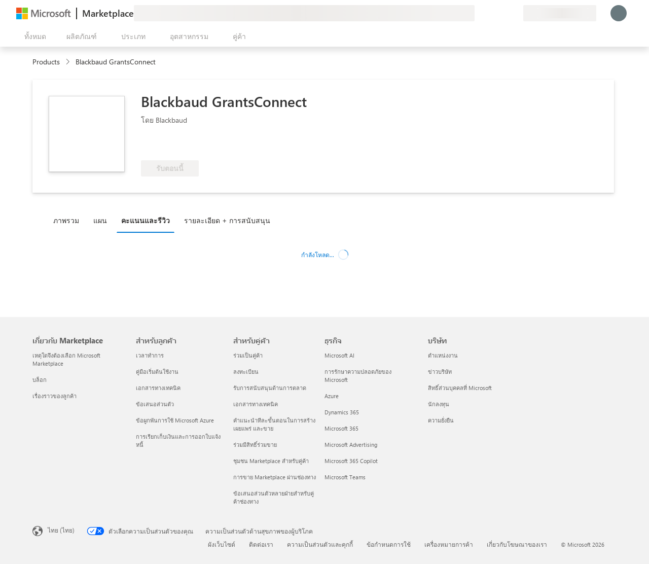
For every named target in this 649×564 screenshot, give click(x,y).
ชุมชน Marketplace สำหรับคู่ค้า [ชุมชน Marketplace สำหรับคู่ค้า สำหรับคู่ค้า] (271, 461)
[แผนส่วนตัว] (515, 13)
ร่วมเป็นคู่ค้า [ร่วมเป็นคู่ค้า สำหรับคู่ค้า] (248, 355)
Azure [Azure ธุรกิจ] (331, 396)
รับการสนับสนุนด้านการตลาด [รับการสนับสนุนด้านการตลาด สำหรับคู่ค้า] (269, 388)
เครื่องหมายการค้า (448, 544)
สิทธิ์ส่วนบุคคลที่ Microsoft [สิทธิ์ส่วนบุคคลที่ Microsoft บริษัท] (460, 388)
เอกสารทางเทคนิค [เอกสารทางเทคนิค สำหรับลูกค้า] (158, 388)
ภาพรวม (66, 220)
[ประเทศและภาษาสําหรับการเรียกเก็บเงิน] (559, 13)
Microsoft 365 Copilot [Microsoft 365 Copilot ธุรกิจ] (351, 461)
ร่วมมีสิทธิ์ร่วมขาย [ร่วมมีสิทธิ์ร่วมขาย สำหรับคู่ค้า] (255, 444)
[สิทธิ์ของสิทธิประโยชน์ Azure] (182, 145)
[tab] (69, 220)
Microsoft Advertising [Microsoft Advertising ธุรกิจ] (350, 444)
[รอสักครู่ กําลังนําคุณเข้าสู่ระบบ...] (618, 13)
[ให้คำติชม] (479, 13)
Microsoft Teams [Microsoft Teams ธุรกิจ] (345, 477)
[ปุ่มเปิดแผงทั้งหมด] (33, 36)
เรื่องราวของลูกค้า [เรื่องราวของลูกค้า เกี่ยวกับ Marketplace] (54, 396)
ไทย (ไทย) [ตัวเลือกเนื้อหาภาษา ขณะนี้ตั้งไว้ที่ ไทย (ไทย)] (61, 530)
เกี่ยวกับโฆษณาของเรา (517, 544)
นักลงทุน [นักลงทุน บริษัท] (438, 404)
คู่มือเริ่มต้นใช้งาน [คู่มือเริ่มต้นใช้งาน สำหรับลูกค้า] (157, 371)
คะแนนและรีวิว (145, 220)
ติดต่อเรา (261, 544)
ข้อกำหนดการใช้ (389, 544)
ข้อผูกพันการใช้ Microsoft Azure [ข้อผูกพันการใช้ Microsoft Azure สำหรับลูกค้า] (175, 420)
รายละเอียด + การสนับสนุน (227, 220)
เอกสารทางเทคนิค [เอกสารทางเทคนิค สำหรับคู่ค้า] (255, 404)
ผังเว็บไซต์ (221, 544)
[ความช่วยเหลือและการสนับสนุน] (491, 13)
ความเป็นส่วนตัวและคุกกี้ (320, 544)
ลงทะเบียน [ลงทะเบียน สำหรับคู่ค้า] (246, 371)
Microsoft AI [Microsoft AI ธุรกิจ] (339, 355)
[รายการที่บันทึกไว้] (503, 13)
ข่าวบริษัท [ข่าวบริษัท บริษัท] (440, 371)
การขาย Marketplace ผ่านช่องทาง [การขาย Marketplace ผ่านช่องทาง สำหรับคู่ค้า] (274, 477)
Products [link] (46, 61)
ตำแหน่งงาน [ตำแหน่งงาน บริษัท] (443, 355)
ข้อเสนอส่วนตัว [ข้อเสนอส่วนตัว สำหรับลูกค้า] (155, 404)
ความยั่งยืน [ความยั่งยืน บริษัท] (441, 420)
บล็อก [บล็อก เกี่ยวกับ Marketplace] (39, 379)
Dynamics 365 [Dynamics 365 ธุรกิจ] (341, 412)
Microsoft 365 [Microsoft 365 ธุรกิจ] (341, 428)
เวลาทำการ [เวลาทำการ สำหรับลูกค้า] (150, 355)
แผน (100, 220)
